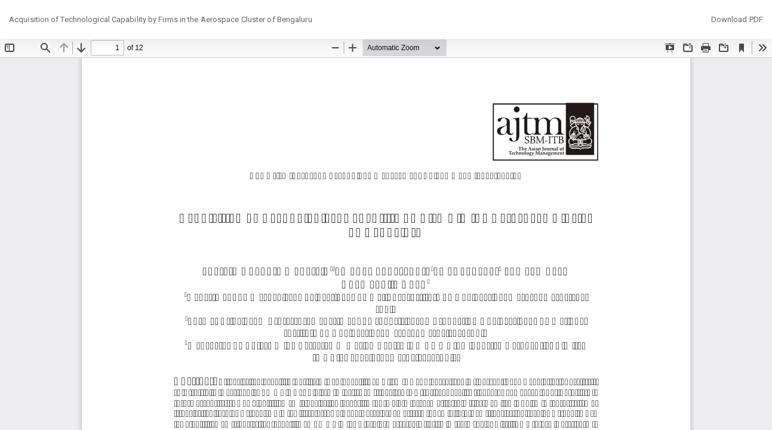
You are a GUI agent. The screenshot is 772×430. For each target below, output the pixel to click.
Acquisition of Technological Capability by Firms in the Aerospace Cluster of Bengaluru (160, 19)
